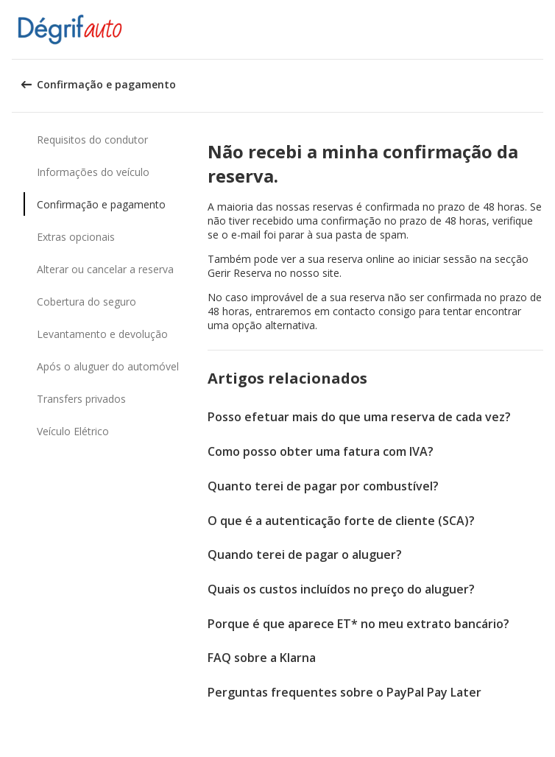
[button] (538, 29)
